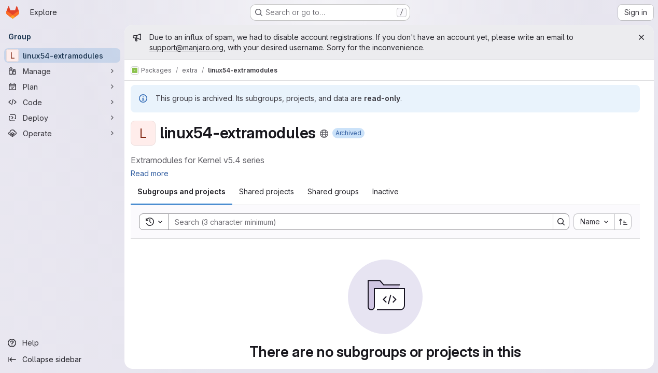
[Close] (641, 37)
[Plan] (62, 86)
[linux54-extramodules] (62, 55)
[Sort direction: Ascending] (623, 221)
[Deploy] (62, 117)
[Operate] (62, 133)
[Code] (62, 102)
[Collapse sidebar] (62, 359)
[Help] (62, 343)
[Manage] (62, 71)
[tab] (181, 192)
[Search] (356, 222)
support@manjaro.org (186, 47)
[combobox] (593, 221)
